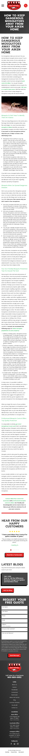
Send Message (14, 655)
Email (3, 620)
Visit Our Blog (7, 590)
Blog (14, 700)
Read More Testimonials (14, 555)
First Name (5, 607)
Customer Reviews (14, 702)
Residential (14, 689)
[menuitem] (7, 752)
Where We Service (14, 697)
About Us (14, 684)
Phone (3, 615)
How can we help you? (7, 633)
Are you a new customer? (8, 629)
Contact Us (14, 707)
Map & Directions (14, 720)
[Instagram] (18, 744)
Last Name (5, 611)
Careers (14, 687)
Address (4, 624)
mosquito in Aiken (6, 127)
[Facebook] (11, 744)
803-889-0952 (14, 677)
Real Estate (14, 695)
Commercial (14, 692)
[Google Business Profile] (14, 744)
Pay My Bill (14, 705)
